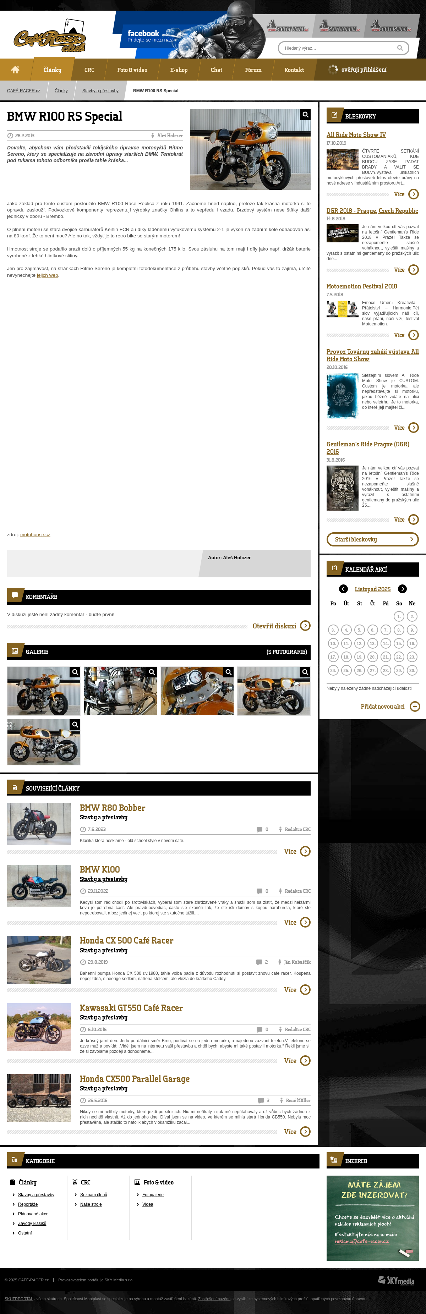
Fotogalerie (153, 1194)
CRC (86, 1182)
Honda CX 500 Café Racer (127, 940)
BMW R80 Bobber (113, 807)
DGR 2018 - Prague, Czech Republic (372, 210)
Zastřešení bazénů (214, 1299)
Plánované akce (33, 1213)
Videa (147, 1204)
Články (61, 90)
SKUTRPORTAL (19, 1299)
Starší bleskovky (356, 539)
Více (290, 851)
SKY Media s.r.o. (119, 1280)
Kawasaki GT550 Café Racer (131, 1007)
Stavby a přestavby (100, 90)
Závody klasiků (32, 1223)
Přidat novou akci (383, 706)
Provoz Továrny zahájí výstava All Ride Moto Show (373, 355)
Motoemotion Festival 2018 (362, 286)
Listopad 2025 (373, 589)
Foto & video (159, 1182)
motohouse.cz (35, 534)
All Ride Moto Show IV (356, 134)
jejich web (47, 275)
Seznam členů (93, 1194)
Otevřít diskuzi (274, 626)
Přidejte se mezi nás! (150, 37)
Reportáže (28, 1204)
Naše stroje (91, 1204)
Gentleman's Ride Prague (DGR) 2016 (368, 448)
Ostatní (25, 1233)
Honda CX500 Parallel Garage (135, 1078)
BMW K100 (100, 869)
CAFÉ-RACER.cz (33, 1280)
